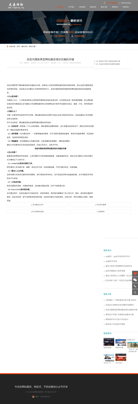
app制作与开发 (111, 311)
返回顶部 (135, 292)
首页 (18, 46)
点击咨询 (135, 274)
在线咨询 (100, 211)
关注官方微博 (100, 205)
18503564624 (135, 286)
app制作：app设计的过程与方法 (118, 306)
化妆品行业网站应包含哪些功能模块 (109, 64)
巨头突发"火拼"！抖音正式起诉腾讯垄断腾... (121, 330)
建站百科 (24, 46)
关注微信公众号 (37, 205)
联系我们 (126, 7)
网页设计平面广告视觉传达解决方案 (109, 61)
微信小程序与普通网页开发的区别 (119, 316)
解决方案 (104, 7)
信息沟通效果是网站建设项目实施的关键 (121, 360)
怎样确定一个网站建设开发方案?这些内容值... (121, 350)
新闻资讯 (115, 7)
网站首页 (60, 7)
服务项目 (93, 7)
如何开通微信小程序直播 (115, 321)
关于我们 (71, 7)
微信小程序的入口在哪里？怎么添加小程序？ (121, 326)
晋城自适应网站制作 (75, 63)
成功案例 (82, 7)
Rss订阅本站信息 (37, 211)
